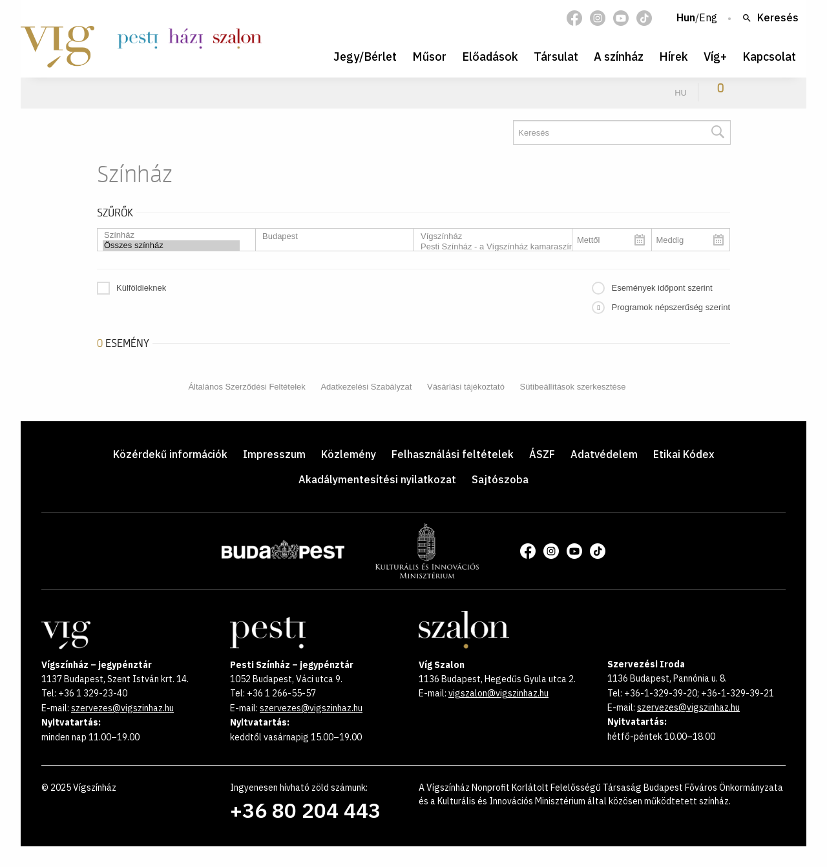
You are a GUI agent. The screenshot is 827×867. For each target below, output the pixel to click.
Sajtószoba (500, 479)
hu (681, 93)
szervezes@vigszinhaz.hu (122, 708)
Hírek (673, 56)
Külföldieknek (141, 288)
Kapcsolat (769, 56)
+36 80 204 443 (305, 810)
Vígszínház (487, 236)
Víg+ (715, 56)
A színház (619, 56)
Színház (171, 235)
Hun (685, 18)
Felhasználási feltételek (453, 454)
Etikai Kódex (683, 454)
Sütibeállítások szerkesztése (573, 387)
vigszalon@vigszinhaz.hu (498, 693)
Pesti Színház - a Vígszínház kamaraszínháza (487, 247)
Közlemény (348, 454)
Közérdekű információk (170, 454)
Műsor (429, 56)
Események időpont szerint (661, 288)
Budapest (329, 236)
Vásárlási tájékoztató (466, 387)
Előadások (490, 56)
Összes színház (171, 245)
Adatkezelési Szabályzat (366, 387)
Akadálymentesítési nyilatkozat (377, 479)
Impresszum (274, 454)
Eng (708, 18)
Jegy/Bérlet (365, 56)
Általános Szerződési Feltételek (246, 387)
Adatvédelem (604, 454)
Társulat (556, 56)
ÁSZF (542, 454)
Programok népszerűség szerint (670, 307)
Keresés (770, 18)
